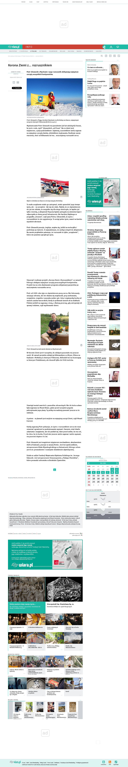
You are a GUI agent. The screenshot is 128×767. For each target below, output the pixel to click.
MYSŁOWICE (31, 478)
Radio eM (65, 2)
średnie (29, 533)
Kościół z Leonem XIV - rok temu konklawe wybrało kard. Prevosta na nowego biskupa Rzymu (96, 392)
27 (94, 469)
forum (23, 2)
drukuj (18, 82)
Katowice (103, 495)
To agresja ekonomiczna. (94, 222)
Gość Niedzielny (77, 2)
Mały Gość (90, 2)
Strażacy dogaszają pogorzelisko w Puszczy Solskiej (96, 232)
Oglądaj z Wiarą (13, 700)
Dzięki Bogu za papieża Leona (96, 82)
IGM (27, 763)
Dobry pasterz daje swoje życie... (23, 604)
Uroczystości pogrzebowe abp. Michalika (94, 374)
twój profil (111, 47)
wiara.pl (15, 47)
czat (38, 2)
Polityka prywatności (82, 763)
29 (103, 469)
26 (89, 469)
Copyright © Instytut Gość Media (31, 764)
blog (31, 2)
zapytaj (46, 2)
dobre (34, 533)
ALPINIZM (14, 478)
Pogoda (103, 493)
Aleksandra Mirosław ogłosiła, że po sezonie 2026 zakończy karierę (29, 516)
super (39, 533)
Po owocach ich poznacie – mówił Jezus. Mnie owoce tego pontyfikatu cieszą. (97, 87)
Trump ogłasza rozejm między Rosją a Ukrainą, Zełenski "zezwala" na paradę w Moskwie (96, 252)
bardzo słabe (18, 533)
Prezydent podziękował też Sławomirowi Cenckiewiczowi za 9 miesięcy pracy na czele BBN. (97, 419)
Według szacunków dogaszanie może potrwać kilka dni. (96, 365)
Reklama (57, 763)
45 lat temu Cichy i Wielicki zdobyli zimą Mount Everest (40, 524)
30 (107, 469)
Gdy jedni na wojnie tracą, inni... (95, 311)
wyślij (14, 82)
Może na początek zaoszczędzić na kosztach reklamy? (97, 70)
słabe (24, 533)
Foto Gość (50, 763)
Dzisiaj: (103, 460)
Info (29, 47)
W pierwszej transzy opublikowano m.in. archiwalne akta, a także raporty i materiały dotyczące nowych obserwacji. (97, 302)
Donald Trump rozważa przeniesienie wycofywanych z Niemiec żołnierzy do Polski (97, 275)
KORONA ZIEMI (22, 478)
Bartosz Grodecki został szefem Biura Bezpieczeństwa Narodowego (96, 412)
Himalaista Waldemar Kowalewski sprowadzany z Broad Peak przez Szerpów (40, 522)
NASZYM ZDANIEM (91, 60)
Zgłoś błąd (115, 761)
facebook (114, 56)
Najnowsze (89, 210)
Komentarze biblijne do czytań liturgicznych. (59, 607)
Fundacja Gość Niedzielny (68, 763)
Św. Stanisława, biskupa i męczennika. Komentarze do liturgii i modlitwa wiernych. (25, 607)
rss (106, 56)
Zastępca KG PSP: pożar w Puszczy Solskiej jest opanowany (96, 360)
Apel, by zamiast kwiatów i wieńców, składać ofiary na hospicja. (95, 380)
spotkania (55, 2)
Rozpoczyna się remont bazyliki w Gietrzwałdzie (96, 326)
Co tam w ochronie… (95, 67)
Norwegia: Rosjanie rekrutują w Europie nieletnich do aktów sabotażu (95, 344)
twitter (119, 56)
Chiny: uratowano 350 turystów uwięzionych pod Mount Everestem (41, 518)
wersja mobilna (102, 2)
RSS (110, 761)
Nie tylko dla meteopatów (94, 490)
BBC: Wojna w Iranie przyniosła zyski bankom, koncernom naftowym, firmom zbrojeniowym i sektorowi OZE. (96, 317)
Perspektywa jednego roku (96, 96)
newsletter (110, 56)
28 (98, 469)
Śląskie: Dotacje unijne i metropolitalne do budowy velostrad (43, 520)
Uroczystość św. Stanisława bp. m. (60, 604)
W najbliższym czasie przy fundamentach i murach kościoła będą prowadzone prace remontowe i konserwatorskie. (96, 332)
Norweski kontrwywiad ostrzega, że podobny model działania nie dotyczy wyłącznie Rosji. (96, 350)
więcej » (24, 630)
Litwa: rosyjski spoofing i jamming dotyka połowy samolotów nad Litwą (97, 218)
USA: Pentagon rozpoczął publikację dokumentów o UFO (97, 295)
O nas (23, 763)
